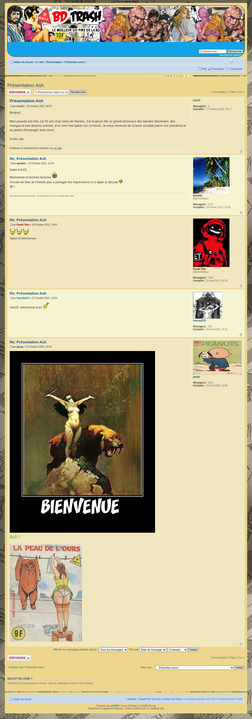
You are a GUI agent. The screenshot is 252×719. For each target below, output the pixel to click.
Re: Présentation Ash (28, 158)
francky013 (22, 298)
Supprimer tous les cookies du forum (160, 698)
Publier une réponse (19, 92)
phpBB (114, 705)
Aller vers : (147, 667)
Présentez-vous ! (75, 62)
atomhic (21, 163)
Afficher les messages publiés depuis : (90, 649)
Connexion (235, 68)
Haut (241, 151)
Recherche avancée (231, 55)
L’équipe (131, 698)
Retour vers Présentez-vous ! (27, 667)
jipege (20, 346)
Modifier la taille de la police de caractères (238, 61)
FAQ (204, 68)
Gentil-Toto (22, 224)
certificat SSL (157, 708)
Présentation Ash (25, 85)
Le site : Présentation (48, 62)
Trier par (147, 649)
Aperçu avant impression (231, 61)
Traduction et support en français (105, 708)
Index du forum (23, 62)
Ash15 (20, 106)
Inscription (218, 68)
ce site (58, 148)
